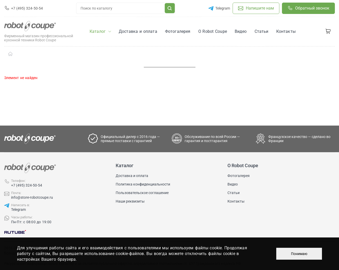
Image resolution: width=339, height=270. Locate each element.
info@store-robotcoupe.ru (32, 197)
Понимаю (299, 254)
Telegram (18, 209)
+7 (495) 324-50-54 (26, 185)
